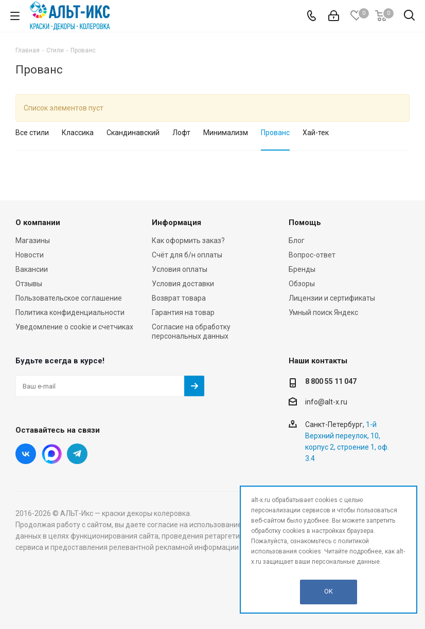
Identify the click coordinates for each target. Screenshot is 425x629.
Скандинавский (133, 132)
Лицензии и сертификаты (332, 298)
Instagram (51, 453)
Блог (297, 240)
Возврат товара (179, 298)
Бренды (302, 269)
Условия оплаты (179, 269)
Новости (29, 255)
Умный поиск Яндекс (323, 312)
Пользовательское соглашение (68, 298)
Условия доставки (183, 284)
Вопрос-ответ (312, 255)
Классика (78, 132)
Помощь (305, 222)
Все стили (32, 132)
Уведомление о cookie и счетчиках (74, 327)
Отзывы (28, 284)
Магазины (32, 240)
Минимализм (225, 132)
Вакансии (31, 269)
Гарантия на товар (183, 312)
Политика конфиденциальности (70, 312)
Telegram (77, 453)
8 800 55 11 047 (331, 381)
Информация (176, 222)
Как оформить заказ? (188, 240)
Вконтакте (25, 453)
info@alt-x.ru (326, 402)
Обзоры (302, 284)
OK (328, 591)
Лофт (181, 132)
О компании (37, 222)
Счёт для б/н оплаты (187, 255)
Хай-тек (316, 132)
